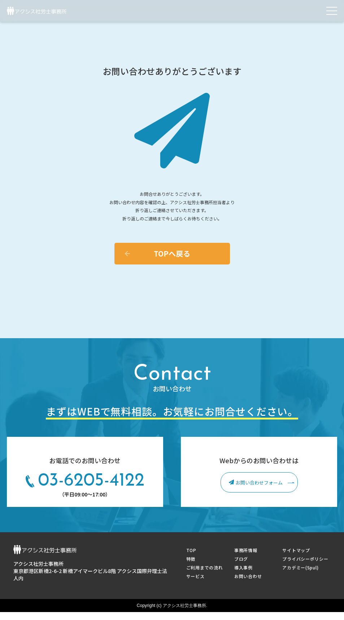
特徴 (190, 559)
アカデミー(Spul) (300, 567)
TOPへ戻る (172, 253)
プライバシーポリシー (305, 559)
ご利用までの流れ (204, 567)
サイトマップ (296, 550)
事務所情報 (245, 550)
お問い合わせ (248, 576)
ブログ (241, 559)
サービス (195, 576)
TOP (191, 550)
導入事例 (243, 567)
